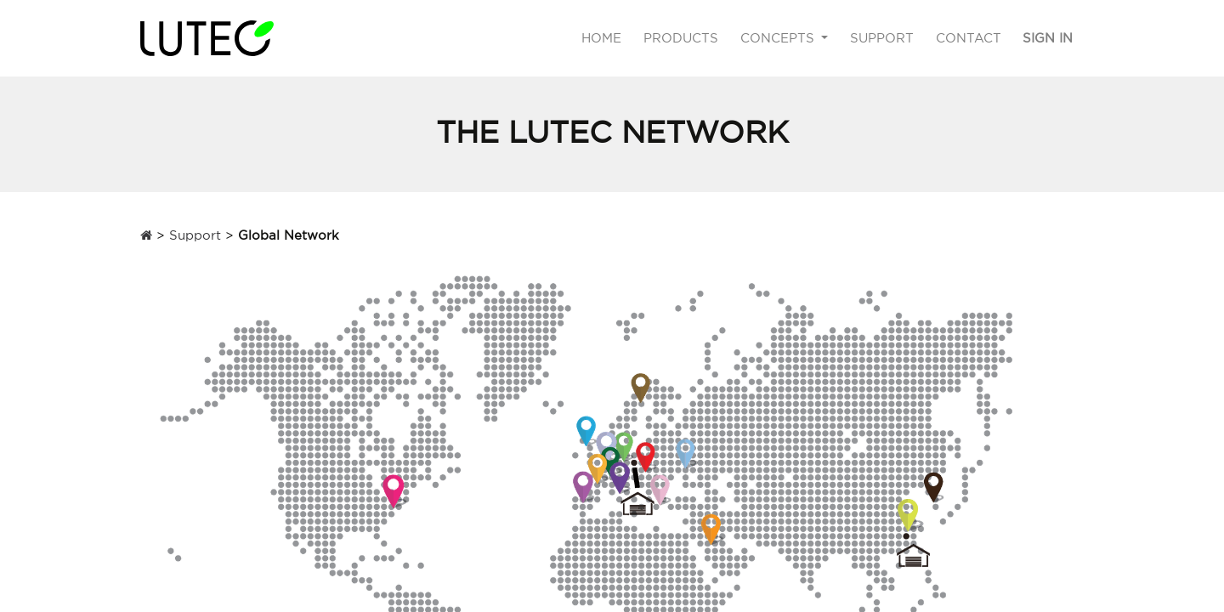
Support (195, 235)
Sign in (1048, 38)
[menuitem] (602, 38)
